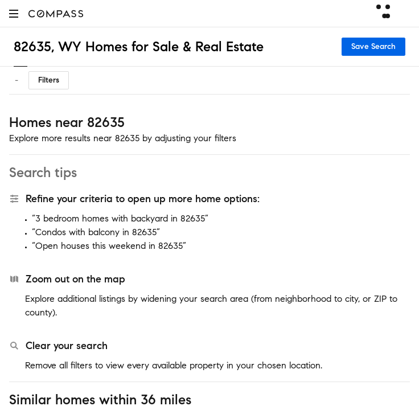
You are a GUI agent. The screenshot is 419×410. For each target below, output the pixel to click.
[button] (13, 13)
